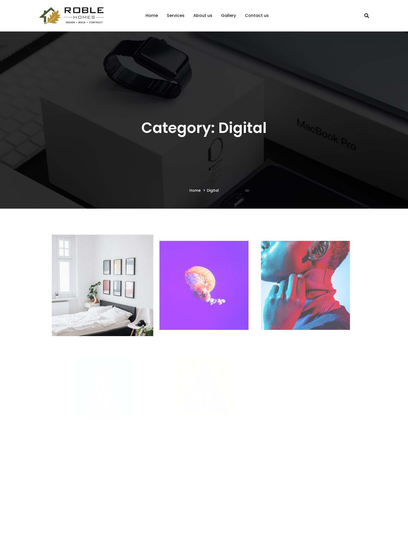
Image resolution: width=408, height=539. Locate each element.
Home (195, 190)
